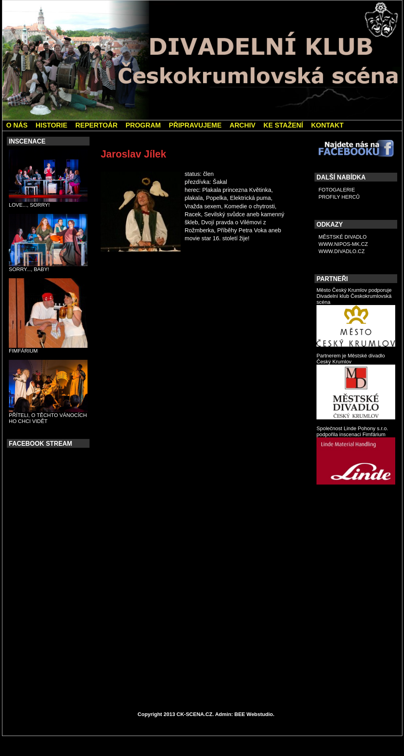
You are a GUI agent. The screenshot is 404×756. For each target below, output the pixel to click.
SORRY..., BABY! (29, 269)
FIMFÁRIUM (23, 351)
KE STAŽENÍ (283, 125)
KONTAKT (327, 125)
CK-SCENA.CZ (195, 714)
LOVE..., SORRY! (29, 205)
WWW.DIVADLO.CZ (341, 251)
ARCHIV (242, 125)
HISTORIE (51, 125)
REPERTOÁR (96, 125)
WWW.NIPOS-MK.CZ (343, 244)
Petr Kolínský (123, 284)
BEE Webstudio (254, 714)
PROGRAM (143, 125)
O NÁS (17, 125)
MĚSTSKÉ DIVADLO (342, 237)
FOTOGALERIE (336, 190)
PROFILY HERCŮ (339, 197)
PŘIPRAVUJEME (195, 125)
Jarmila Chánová (276, 284)
